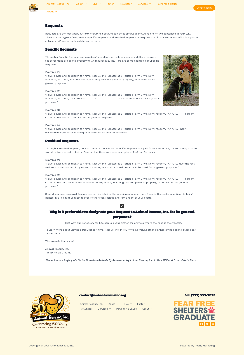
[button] (83, 6)
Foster (106, 6)
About (181, 6)
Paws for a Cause (160, 6)
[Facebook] (201, 324)
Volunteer (121, 6)
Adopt (80, 6)
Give (94, 6)
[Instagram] (213, 324)
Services (138, 6)
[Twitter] (207, 324)
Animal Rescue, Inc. (58, 6)
